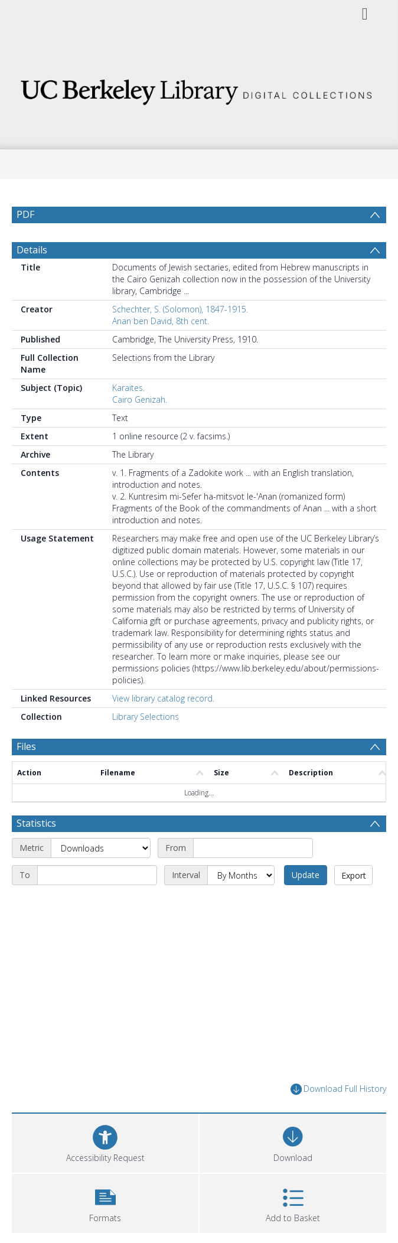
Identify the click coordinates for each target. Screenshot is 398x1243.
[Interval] (241, 875)
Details (32, 249)
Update (305, 874)
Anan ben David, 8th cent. (160, 321)
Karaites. (128, 387)
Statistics (36, 823)
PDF (25, 214)
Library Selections (145, 716)
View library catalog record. (163, 698)
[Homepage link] (199, 89)
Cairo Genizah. (139, 399)
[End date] (97, 875)
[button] (105, 1202)
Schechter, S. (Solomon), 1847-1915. (180, 309)
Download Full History (338, 1089)
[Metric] (101, 848)
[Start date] (253, 848)
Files (26, 746)
